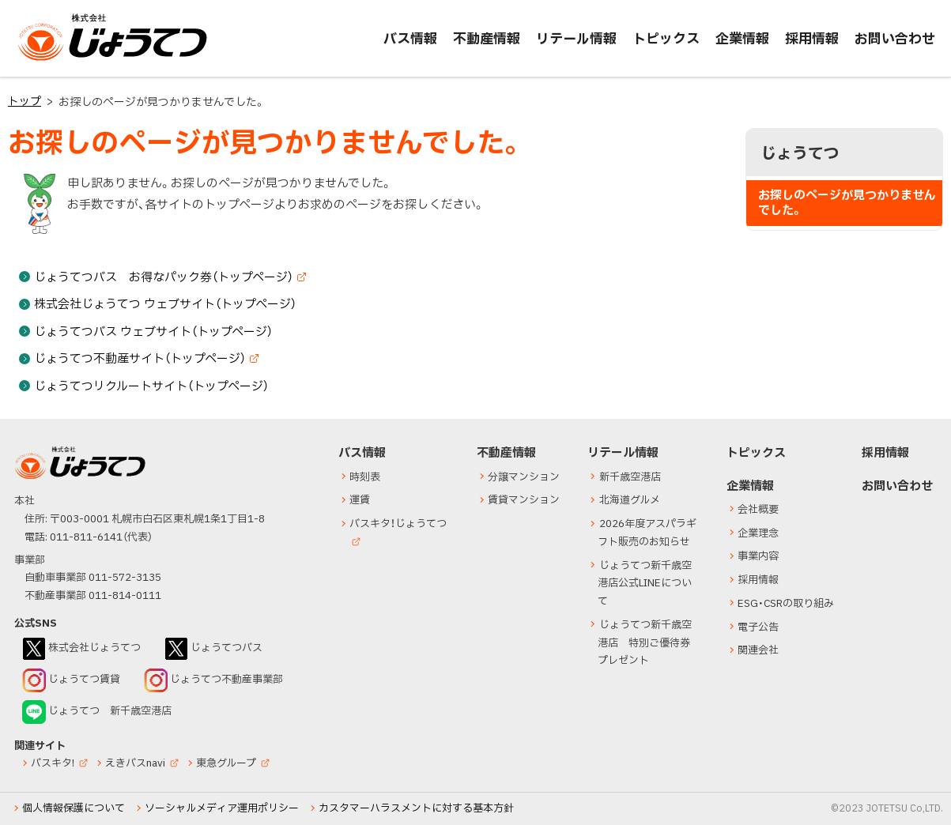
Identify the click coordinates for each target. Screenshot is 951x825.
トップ (24, 101)
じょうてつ (49, 60)
